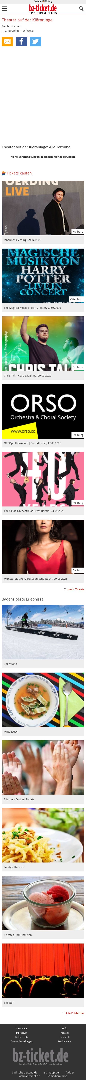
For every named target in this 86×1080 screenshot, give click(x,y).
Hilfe (64, 1028)
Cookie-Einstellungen (21, 1041)
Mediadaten (64, 1041)
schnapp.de (51, 1072)
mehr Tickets (76, 589)
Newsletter (21, 1028)
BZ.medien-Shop (57, 1076)
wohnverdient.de (29, 1076)
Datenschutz (21, 1037)
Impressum (21, 1032)
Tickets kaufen (19, 173)
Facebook (64, 1037)
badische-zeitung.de (24, 1072)
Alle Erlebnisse (75, 1013)
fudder (70, 1072)
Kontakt (65, 1032)
